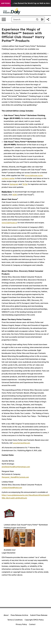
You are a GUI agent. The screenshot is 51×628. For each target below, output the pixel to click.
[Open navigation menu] (4, 19)
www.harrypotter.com (21, 443)
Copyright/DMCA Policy (34, 620)
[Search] (23, 19)
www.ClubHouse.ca (9, 223)
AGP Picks (5, 3)
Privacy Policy (21, 624)
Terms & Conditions (15, 620)
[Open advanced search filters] (42, 19)
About (6, 615)
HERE (14, 195)
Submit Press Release (38, 615)
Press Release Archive (19, 615)
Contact (32, 624)
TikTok (24, 184)
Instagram (14, 184)
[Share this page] (47, 19)
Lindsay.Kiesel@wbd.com (12, 488)
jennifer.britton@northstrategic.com (16, 467)
